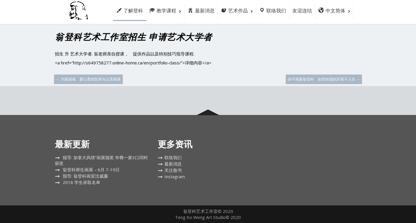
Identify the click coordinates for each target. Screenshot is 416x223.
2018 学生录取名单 (81, 182)
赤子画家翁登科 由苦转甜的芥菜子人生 (324, 79)
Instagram (174, 176)
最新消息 (173, 164)
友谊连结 (302, 10)
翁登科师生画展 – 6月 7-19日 (91, 169)
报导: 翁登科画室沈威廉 (85, 176)
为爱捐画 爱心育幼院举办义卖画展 (88, 79)
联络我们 (173, 157)
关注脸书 (173, 170)
